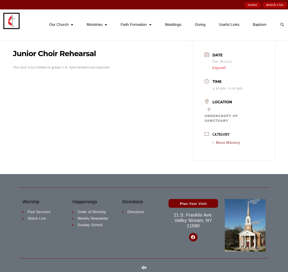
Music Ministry (226, 143)
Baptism (259, 25)
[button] (282, 24)
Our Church (61, 25)
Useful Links (229, 25)
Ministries (97, 25)
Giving (200, 25)
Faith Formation (136, 25)
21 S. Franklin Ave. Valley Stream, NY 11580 (193, 220)
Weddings (173, 25)
